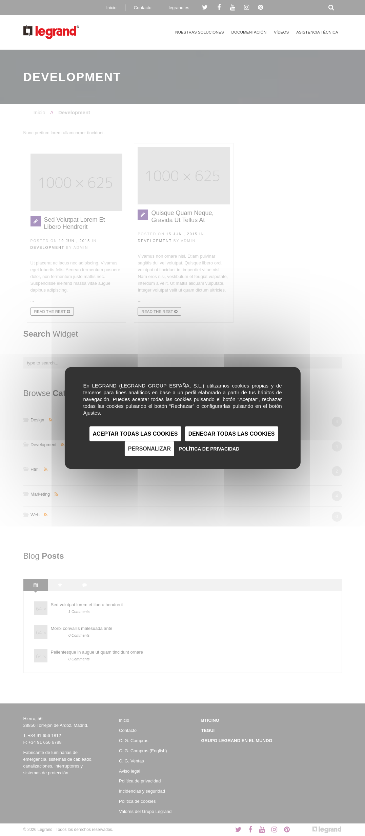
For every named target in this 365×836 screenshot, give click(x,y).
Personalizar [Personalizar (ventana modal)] (149, 449)
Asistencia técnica (317, 32)
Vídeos (281, 32)
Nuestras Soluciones (199, 32)
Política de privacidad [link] (209, 449)
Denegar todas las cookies (231, 434)
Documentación (248, 32)
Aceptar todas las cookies (135, 434)
